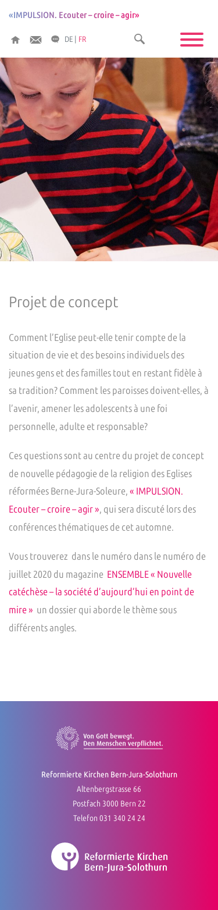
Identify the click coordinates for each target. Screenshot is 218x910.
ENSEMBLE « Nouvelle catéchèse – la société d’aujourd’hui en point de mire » (101, 592)
